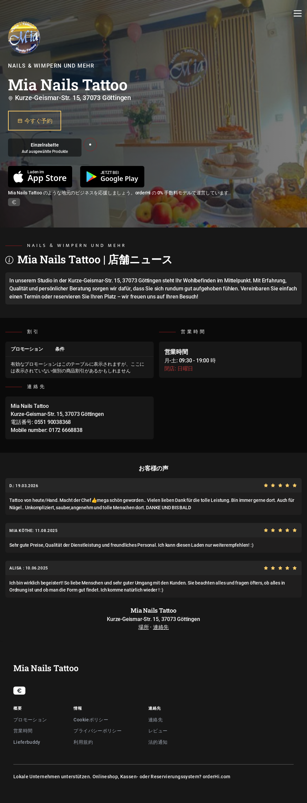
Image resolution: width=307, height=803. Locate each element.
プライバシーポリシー (97, 730)
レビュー (157, 730)
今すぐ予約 (34, 120)
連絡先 (161, 627)
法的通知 (157, 742)
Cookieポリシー (90, 719)
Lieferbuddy (26, 742)
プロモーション (30, 719)
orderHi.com (217, 776)
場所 (143, 627)
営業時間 (22, 730)
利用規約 (83, 742)
